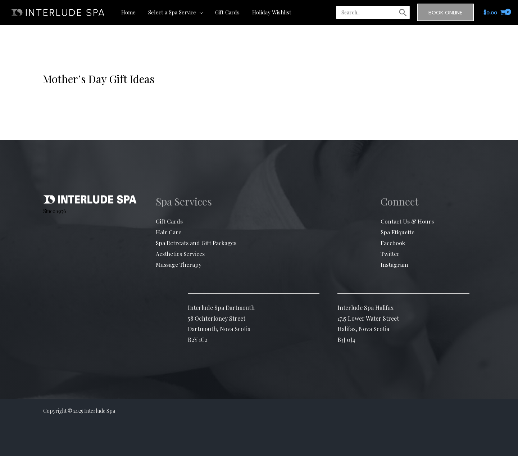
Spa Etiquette (398, 232)
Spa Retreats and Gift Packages (196, 243)
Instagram (394, 264)
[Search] (402, 12)
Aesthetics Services (180, 253)
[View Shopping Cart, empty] (495, 12)
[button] (445, 12)
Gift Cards (169, 221)
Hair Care (168, 232)
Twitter (390, 253)
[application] (196, 12)
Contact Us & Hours (407, 221)
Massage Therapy (179, 264)
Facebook (393, 243)
